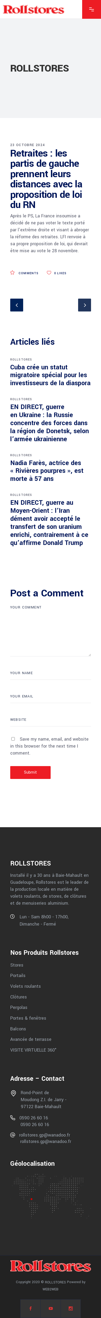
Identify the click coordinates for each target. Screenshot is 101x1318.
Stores (16, 965)
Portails (18, 975)
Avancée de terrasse (30, 1039)
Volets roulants (25, 986)
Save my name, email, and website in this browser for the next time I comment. (49, 746)
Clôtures (18, 997)
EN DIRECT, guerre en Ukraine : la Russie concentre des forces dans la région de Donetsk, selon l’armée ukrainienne (49, 423)
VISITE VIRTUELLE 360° (33, 1050)
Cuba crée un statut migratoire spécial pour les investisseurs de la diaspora (50, 375)
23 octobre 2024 (27, 145)
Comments (24, 273)
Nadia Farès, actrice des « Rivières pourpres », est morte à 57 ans (46, 471)
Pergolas (18, 1007)
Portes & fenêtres (28, 1018)
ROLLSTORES (21, 360)
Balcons (18, 1029)
